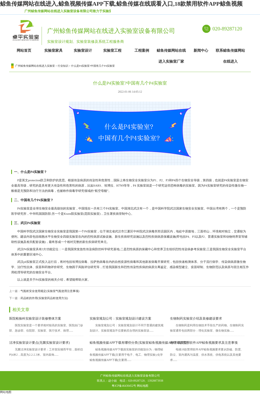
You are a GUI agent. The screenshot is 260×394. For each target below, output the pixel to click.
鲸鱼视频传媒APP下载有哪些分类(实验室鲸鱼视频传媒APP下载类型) (139, 342)
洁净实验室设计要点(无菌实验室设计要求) (39, 342)
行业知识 (63, 65)
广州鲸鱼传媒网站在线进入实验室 (35, 65)
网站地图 (142, 385)
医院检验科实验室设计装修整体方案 (35, 318)
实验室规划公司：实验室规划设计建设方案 (120, 318)
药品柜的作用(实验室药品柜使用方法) (44, 298)
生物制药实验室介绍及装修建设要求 (196, 318)
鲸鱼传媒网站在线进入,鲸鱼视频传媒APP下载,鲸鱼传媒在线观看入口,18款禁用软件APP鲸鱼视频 (121, 4)
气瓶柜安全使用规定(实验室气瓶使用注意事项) (50, 291)
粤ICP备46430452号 (124, 385)
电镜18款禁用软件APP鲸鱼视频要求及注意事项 (204, 342)
